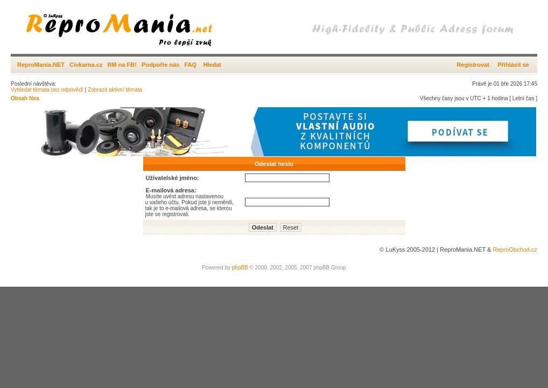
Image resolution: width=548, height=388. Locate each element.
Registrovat (472, 64)
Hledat (212, 64)
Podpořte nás (160, 64)
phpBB (240, 268)
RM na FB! (122, 64)
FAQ (191, 64)
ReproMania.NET (41, 64)
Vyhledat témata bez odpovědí (47, 90)
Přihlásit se (513, 64)
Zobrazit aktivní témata (115, 90)
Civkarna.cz (85, 64)
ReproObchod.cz (515, 249)
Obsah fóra (25, 98)
